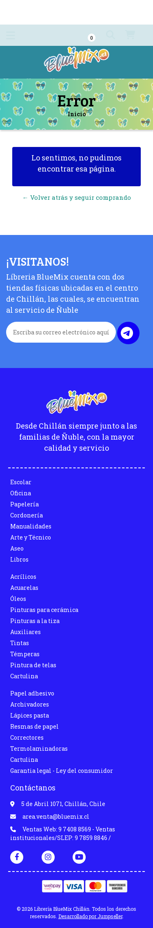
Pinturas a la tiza (35, 621)
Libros (19, 559)
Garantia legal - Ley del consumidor (61, 770)
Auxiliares (25, 632)
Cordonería (26, 515)
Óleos (18, 599)
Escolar (20, 482)
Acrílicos (23, 576)
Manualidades (30, 526)
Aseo (17, 548)
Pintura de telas (33, 665)
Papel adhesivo (32, 693)
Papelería (24, 504)
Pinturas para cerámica (44, 610)
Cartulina (24, 676)
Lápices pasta (29, 715)
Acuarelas (24, 588)
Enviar (127, 333)
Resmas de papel (34, 726)
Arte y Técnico (30, 537)
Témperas (25, 654)
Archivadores (29, 704)
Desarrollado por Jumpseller (90, 916)
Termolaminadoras (39, 748)
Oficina (20, 493)
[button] (103, 35)
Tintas (19, 643)
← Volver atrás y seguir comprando (76, 197)
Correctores (27, 737)
